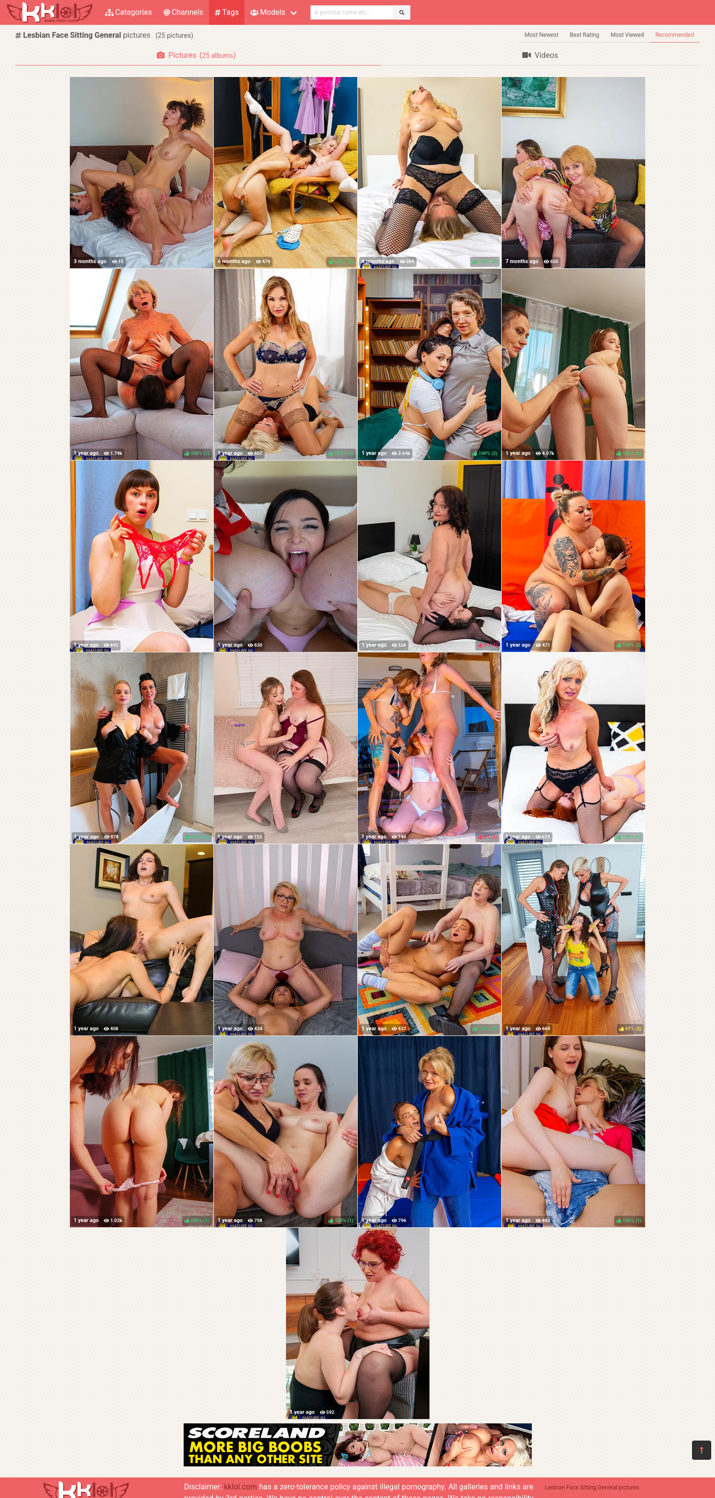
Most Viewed (627, 35)
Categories (128, 12)
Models (267, 12)
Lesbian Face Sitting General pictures (592, 1487)
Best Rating (584, 35)
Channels (183, 12)
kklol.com (240, 1486)
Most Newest (542, 35)
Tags (227, 12)
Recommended (674, 35)
